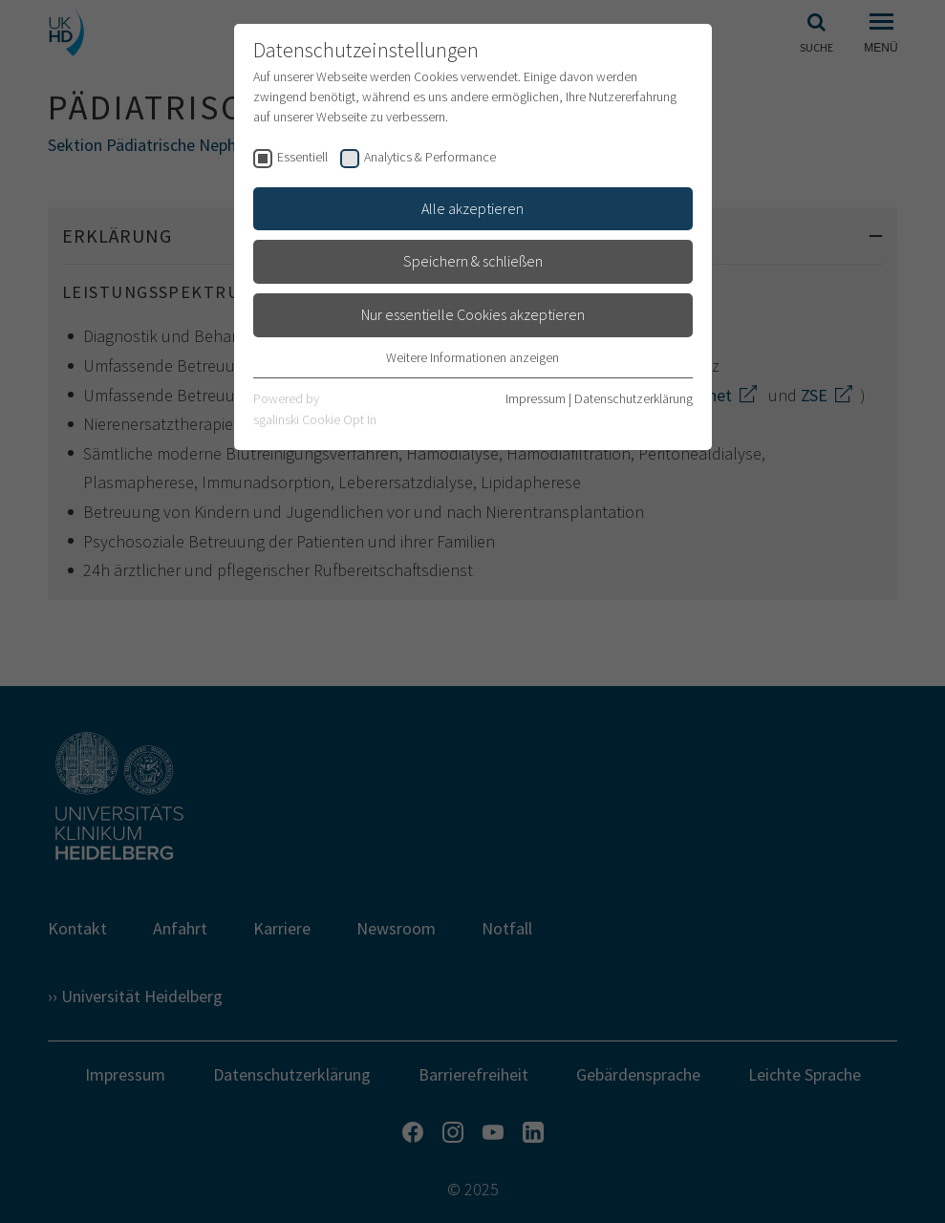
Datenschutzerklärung (633, 398)
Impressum (535, 398)
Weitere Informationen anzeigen (472, 357)
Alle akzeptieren (472, 208)
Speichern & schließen (473, 260)
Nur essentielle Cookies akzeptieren (473, 314)
